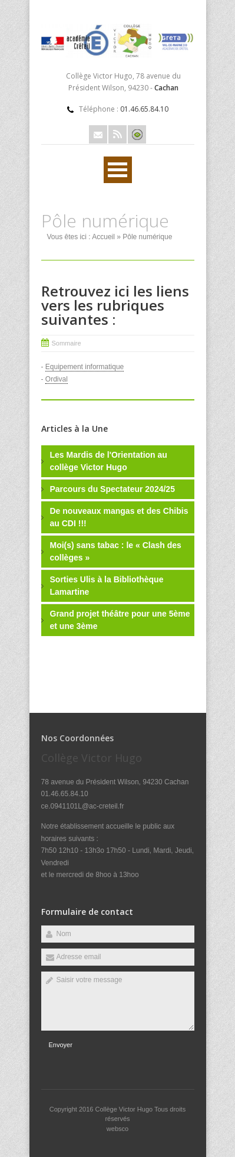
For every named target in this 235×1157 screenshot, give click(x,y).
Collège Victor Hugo (124, 1109)
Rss (117, 134)
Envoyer (60, 1044)
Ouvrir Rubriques (118, 170)
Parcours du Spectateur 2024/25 (112, 489)
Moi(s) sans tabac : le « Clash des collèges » (115, 551)
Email (98, 134)
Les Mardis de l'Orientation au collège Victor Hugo (108, 461)
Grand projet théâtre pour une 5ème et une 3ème (120, 620)
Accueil (103, 237)
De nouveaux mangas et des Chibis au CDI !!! (119, 517)
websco (117, 1128)
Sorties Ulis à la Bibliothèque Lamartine (107, 586)
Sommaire (66, 343)
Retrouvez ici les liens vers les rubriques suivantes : (115, 305)
